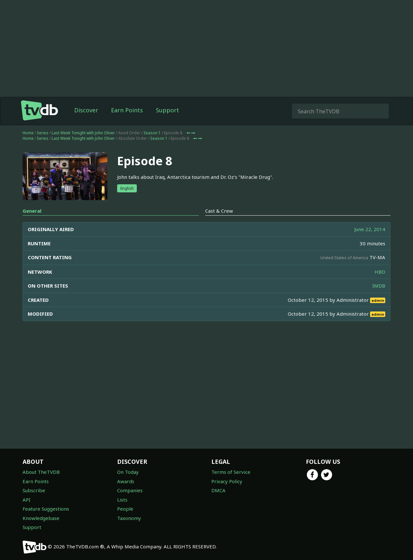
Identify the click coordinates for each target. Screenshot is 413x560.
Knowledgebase (41, 518)
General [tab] (32, 211)
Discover (86, 110)
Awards (125, 481)
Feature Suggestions (46, 508)
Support (167, 110)
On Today (128, 472)
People (125, 508)
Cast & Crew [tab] (219, 211)
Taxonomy (129, 518)
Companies (130, 490)
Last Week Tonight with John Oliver (83, 133)
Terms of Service (230, 472)
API (26, 499)
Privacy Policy (226, 481)
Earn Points (127, 110)
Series (42, 133)
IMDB (378, 285)
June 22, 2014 (369, 229)
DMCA (218, 490)
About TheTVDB (41, 472)
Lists (122, 499)
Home (28, 133)
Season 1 (152, 133)
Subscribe (34, 490)
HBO (380, 272)
